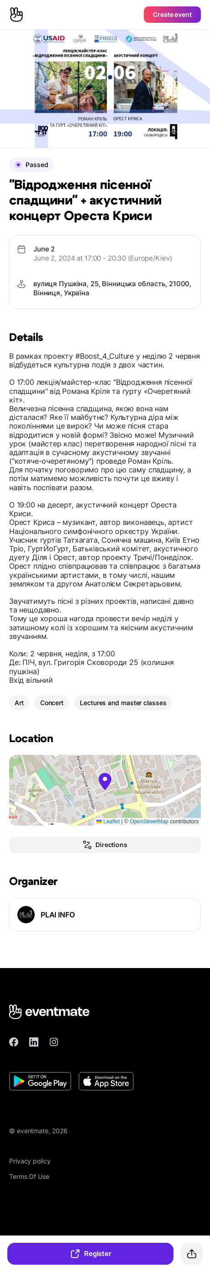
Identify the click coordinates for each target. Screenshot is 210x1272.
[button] (105, 781)
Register (90, 1253)
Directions (105, 844)
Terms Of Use (29, 1176)
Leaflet (108, 821)
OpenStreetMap (149, 821)
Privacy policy (30, 1161)
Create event (172, 14)
